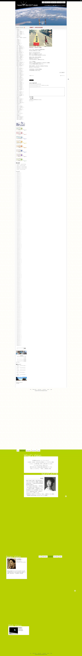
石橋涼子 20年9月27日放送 (21, 165)
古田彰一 (19, 559)
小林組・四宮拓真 (19, 82)
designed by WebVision (19, 382)
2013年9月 (18, 278)
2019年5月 (18, 192)
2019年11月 (18, 185)
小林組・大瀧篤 (19, 76)
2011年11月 (18, 306)
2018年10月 (18, 201)
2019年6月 (18, 191)
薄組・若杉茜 (19, 50)
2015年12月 (18, 244)
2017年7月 (18, 220)
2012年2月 (18, 302)
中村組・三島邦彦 (19, 32)
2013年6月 (18, 282)
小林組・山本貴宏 (19, 88)
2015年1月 (18, 258)
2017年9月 (18, 218)
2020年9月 (18, 172)
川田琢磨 (18, 115)
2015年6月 (18, 252)
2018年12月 (18, 199)
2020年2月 (18, 181)
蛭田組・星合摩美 (19, 65)
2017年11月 (18, 215)
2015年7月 (18, 250)
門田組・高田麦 (19, 101)
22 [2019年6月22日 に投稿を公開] (24, 360)
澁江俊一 (18, 90)
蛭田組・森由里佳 (19, 63)
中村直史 (18, 30)
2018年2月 (18, 211)
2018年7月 (18, 205)
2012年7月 (18, 296)
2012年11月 (18, 291)
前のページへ (32, 75)
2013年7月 (18, 281)
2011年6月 (18, 312)
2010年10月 (18, 322)
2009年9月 (18, 339)
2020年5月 (18, 177)
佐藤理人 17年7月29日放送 (21, 374)
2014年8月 (18, 264)
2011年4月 (18, 315)
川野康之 (18, 39)
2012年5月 (18, 298)
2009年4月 (18, 345)
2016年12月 (18, 229)
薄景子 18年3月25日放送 (21, 372)
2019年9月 (18, 187)
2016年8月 (18, 234)
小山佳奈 (18, 44)
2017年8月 (18, 219)
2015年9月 (18, 248)
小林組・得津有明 (19, 84)
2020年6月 (18, 176)
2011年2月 (18, 317)
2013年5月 (18, 283)
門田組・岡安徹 (19, 100)
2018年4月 (18, 209)
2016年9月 (18, 233)
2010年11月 (18, 321)
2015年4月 (18, 254)
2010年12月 (18, 320)
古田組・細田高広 (19, 109)
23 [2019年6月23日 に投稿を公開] (25, 360)
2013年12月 (18, 274)
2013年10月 (18, 277)
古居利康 (18, 40)
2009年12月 (18, 335)
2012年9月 (18, 293)
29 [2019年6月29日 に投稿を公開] (24, 361)
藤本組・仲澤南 (19, 58)
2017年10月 (18, 216)
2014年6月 (18, 267)
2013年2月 (18, 287)
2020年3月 (18, 180)
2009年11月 (18, 336)
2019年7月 (18, 190)
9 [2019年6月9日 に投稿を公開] (25, 358)
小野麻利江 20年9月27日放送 (21, 164)
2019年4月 (18, 194)
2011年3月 (18, 316)
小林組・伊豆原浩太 (20, 71)
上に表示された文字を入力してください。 (35, 101)
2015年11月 (18, 245)
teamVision (50, 556)
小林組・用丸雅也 (19, 87)
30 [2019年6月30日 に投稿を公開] (25, 361)
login (81, 0)
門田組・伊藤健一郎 (20, 102)
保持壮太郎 (18, 36)
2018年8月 (18, 204)
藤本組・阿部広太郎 (20, 55)
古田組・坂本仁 (19, 108)
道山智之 (18, 96)
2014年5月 (18, 268)
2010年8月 (18, 325)
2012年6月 (18, 297)
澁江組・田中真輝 (19, 94)
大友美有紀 (18, 43)
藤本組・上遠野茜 (19, 56)
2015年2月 (18, 257)
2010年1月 (18, 334)
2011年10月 (18, 307)
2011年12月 (18, 305)
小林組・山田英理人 (20, 75)
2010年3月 (18, 331)
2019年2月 (18, 196)
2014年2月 (18, 272)
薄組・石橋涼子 (19, 49)
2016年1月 (18, 243)
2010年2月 (18, 332)
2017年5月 (18, 223)
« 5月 (16, 362)
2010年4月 (18, 330)
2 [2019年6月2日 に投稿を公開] (25, 357)
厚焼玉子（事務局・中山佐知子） (22, 37)
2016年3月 (18, 240)
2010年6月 (18, 327)
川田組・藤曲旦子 (19, 119)
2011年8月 (18, 310)
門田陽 (18, 97)
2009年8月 (18, 340)
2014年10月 (18, 262)
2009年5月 (18, 344)
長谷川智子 (18, 103)
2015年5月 (18, 253)
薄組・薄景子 (19, 45)
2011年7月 (18, 311)
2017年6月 (18, 221)
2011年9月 (18, 308)
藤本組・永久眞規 (19, 59)
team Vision (39, 389)
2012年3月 (18, 301)
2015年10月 (18, 247)
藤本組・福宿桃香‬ (19, 57)
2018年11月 (18, 200)
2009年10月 (18, 337)
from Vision (44, 389)
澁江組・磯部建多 (19, 95)
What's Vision (34, 389)
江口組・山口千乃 (19, 113)
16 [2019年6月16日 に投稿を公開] (25, 359)
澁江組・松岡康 (19, 93)
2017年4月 (18, 224)
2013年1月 (18, 288)
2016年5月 (18, 238)
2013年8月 (18, 279)
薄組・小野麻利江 (19, 46)
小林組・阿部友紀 (19, 77)
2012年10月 (18, 292)
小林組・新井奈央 (19, 70)
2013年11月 (18, 276)
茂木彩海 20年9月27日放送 (21, 169)
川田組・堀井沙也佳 (20, 116)
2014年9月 (18, 263)
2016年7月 (18, 235)
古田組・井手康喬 (19, 106)
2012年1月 (18, 303)
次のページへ (62, 75)
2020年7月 (18, 175)
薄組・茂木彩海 (19, 51)
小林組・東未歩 (19, 69)
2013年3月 (18, 286)
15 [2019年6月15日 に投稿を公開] (24, 359)
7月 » (18, 362)
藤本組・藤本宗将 (19, 52)
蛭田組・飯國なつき (20, 64)
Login (51, 389)
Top (30, 389)
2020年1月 (18, 182)
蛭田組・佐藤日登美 (20, 62)
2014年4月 (18, 269)
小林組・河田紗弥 (19, 83)
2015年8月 (18, 249)
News (48, 389)
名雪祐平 (18, 29)
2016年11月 (18, 230)
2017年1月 (18, 228)
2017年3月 (18, 225)
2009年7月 (18, 341)
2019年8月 (18, 189)
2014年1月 (18, 273)
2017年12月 (18, 214)
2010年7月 (18, 326)
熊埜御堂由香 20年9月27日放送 (22, 166)
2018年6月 (18, 206)
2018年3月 (18, 210)
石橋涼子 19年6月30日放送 (21, 367)
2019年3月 (18, 195)
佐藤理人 (18, 35)
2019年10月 (18, 186)
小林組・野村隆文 (19, 89)
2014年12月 (18, 259)
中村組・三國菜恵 (19, 31)
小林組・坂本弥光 (19, 68)
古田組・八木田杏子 (20, 107)
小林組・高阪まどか (20, 78)
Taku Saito (17, 383)
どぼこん (18, 375)
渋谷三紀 (18, 114)
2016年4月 (18, 239)
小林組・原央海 (19, 81)
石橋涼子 (63, 72)
